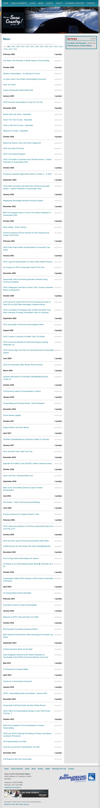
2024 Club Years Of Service (13, 148)
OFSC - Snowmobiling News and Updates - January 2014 (25, 693)
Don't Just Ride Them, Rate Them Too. (18, 451)
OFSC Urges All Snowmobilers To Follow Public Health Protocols (27, 262)
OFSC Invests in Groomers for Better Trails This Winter (24, 337)
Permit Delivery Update (12, 415)
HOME (5, 3)
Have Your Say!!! (9, 85)
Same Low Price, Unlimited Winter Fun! (18, 476)
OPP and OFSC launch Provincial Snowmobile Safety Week (26, 541)
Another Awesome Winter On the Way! (17, 649)
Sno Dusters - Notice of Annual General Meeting (21, 502)
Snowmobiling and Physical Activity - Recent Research (24, 403)
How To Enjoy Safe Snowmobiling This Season (21, 558)
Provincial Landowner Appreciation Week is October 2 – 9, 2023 (27, 174)
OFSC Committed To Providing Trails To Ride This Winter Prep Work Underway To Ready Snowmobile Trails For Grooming (27, 311)
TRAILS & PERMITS (19, 3)
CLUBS (32, 3)
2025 (18, 46)
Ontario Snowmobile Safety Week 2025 (18, 90)
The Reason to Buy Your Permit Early (17, 759)
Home (6, 769)
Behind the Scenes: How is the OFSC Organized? (22, 143)
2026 (13, 46)
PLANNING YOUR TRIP (74, 3)
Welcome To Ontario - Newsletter (15, 131)
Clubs (27, 769)
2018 (46, 46)
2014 (6, 49)
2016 (56, 46)
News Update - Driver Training (14, 227)
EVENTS (49, 3)
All (9, 46)
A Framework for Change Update (15, 669)
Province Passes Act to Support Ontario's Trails (21, 514)
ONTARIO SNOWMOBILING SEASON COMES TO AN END (26, 439)
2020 (37, 46)
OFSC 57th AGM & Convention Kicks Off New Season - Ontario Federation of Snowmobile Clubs (27, 161)
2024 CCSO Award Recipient (14, 154)
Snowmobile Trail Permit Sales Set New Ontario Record (24, 705)
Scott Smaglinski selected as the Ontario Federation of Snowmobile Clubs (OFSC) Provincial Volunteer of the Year (25, 656)
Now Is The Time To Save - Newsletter (17, 120)
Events (40, 769)
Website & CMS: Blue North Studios (16, 804)
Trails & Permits (17, 769)
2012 (15, 49)
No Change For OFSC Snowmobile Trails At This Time (23, 267)
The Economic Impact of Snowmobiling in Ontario (22, 391)
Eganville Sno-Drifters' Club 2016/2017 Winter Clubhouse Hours (27, 463)
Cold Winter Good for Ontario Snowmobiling (20, 605)
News (34, 769)
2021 (32, 46)
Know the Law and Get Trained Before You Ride (21, 747)
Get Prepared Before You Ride (14, 742)
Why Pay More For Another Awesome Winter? (20, 629)
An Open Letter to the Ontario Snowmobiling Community (24, 79)
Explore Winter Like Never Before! (16, 427)
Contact (71, 769)
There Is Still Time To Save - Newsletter (18, 125)
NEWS (40, 3)
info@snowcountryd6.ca (12, 787)
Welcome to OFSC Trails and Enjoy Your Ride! (20, 617)
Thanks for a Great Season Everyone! (17, 681)
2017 (51, 46)
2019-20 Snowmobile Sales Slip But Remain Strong (22, 365)
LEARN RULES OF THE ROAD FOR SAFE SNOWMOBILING (27, 546)
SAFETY (59, 3)
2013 (10, 49)
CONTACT (91, 3)
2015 (60, 46)
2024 (23, 46)
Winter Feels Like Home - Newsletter (17, 114)
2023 (27, 46)
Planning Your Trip (59, 769)
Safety (47, 769)
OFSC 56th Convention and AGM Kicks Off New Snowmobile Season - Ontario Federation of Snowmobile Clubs (26, 187)
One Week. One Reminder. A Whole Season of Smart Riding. (26, 61)
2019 (41, 46)
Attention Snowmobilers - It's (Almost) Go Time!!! (21, 74)
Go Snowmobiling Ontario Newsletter (17, 593)
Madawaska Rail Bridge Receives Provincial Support (23, 201)
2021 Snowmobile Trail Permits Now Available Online (23, 325)
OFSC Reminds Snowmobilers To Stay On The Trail (22, 102)
